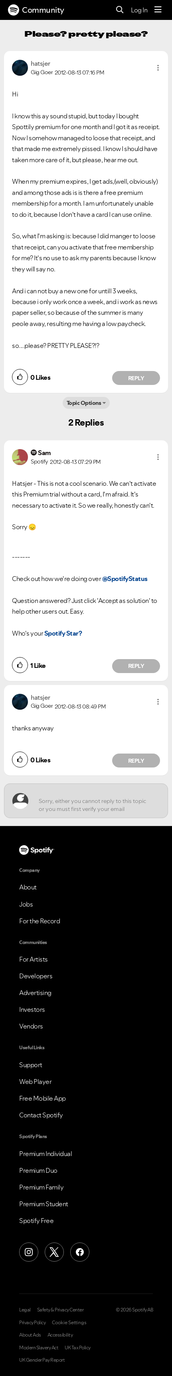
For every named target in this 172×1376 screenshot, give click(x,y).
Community (36, 10)
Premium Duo (38, 1170)
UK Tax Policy (78, 1348)
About (28, 887)
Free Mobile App (42, 1098)
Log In (139, 10)
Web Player (35, 1081)
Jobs (26, 904)
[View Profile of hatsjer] (40, 63)
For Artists (33, 959)
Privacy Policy (32, 1322)
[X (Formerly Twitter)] (54, 1252)
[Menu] (158, 10)
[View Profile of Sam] (44, 452)
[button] (158, 68)
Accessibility (60, 1335)
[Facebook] (79, 1252)
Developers (35, 976)
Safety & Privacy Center (60, 1310)
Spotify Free (36, 1220)
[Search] (120, 10)
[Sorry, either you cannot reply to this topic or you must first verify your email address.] (93, 801)
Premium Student (43, 1203)
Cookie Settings (69, 1322)
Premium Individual (45, 1153)
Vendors (31, 1026)
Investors (32, 1009)
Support (30, 1064)
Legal (25, 1310)
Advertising (35, 992)
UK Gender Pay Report (42, 1360)
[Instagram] (28, 1252)
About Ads (30, 1335)
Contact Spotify (41, 1115)
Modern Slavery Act (38, 1348)
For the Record (39, 921)
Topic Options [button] (84, 403)
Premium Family (41, 1187)
